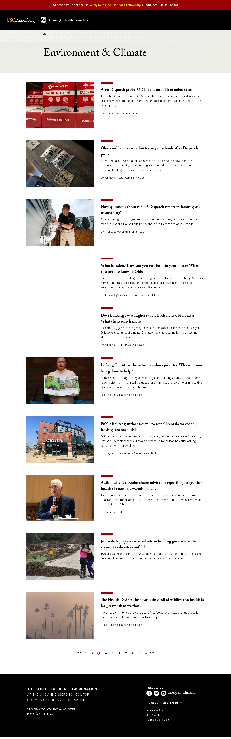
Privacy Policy (154, 712)
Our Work (168, 19)
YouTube (163, 695)
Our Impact (189, 19)
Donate (208, 19)
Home (44, 36)
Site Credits (153, 717)
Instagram (174, 694)
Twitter (156, 695)
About (127, 19)
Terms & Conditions (158, 721)
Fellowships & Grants (146, 21)
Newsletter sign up (162, 705)
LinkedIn (189, 694)
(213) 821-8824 (44, 715)
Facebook (149, 695)
